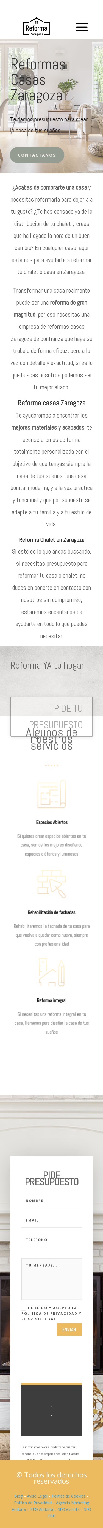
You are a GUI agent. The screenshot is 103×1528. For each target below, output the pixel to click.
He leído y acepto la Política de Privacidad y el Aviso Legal (51, 1317)
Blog (18, 1496)
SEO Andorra (41, 1509)
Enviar (69, 1332)
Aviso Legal (37, 1496)
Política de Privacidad (33, 1502)
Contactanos (33, 155)
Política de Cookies (68, 1496)
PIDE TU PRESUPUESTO (56, 716)
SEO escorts (68, 1509)
